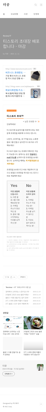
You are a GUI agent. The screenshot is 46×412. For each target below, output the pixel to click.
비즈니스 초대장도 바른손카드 (16, 72)
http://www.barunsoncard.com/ (19, 69)
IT (15, 287)
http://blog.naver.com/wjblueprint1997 (21, 86)
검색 (36, 5)
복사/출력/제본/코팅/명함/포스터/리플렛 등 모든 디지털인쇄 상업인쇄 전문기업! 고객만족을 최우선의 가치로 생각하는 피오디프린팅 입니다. (16, 94)
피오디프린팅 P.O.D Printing (15, 90)
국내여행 (14, 13)
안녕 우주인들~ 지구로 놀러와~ (13, 369)
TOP (41, 404)
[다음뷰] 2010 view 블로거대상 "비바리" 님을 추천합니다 (17, 295)
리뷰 (26, 13)
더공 (6, 5)
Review (9, 287)
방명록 (36, 13)
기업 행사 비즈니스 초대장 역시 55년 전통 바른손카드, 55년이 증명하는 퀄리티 (16, 77)
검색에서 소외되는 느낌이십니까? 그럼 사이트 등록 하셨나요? (18, 292)
